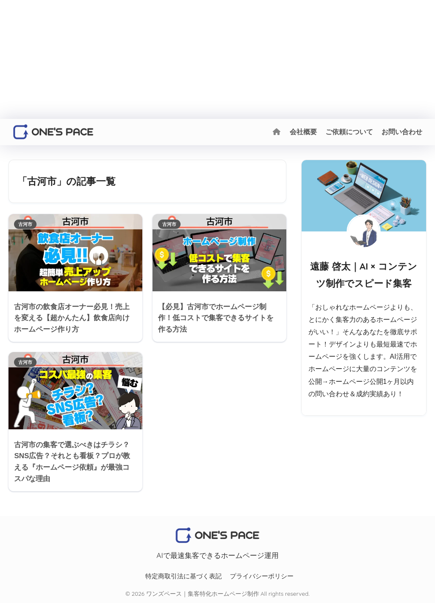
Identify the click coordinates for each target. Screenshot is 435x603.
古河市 (25, 224)
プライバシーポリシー (262, 576)
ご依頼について (349, 131)
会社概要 (303, 131)
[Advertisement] (217, 59)
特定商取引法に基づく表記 (183, 576)
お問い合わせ (401, 131)
